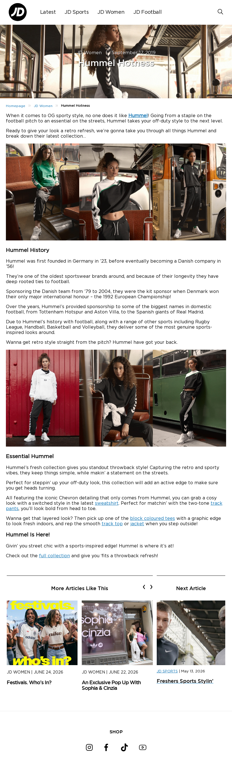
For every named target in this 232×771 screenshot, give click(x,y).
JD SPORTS (167, 671)
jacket (137, 524)
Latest (48, 12)
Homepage (15, 106)
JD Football (147, 12)
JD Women (110, 12)
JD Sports (76, 12)
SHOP (116, 731)
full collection (54, 556)
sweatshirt (107, 503)
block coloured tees (152, 518)
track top (112, 524)
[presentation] (143, 587)
